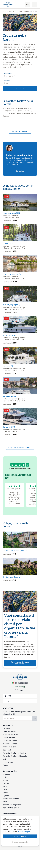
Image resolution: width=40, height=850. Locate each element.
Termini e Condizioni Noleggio (15, 756)
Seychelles (7, 795)
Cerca (20, 88)
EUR (20, 696)
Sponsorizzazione (10, 741)
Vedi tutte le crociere (20, 131)
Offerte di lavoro (9, 747)
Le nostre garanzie (10, 734)
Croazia (6, 783)
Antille (5, 792)
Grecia (5, 780)
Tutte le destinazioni (11, 798)
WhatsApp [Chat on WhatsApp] (20, 686)
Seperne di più (24, 831)
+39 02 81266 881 (20, 683)
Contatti (6, 765)
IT (20, 701)
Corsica (6, 789)
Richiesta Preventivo (11, 808)
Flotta (5, 802)
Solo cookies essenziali (20, 842)
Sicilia (5, 777)
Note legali (7, 750)
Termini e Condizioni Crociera (14, 753)
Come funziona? (9, 731)
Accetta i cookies (20, 836)
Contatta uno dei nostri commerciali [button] (20, 663)
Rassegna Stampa (10, 744)
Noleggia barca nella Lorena (20, 447)
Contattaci (20, 171)
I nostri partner (9, 737)
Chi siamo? (7, 728)
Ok (34, 718)
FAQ (4, 759)
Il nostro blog (8, 762)
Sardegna (6, 774)
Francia (5, 786)
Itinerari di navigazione (12, 805)
